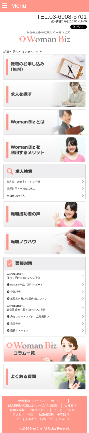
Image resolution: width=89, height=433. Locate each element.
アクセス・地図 (23, 414)
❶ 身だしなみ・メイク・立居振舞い (28, 316)
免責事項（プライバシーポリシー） (42, 401)
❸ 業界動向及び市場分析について (26, 298)
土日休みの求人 (16, 195)
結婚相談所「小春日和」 (55, 414)
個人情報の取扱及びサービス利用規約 (33, 405)
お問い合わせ (39, 410)
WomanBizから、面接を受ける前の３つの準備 (23, 275)
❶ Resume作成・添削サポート (25, 284)
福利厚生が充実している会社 (23, 181)
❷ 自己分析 (13, 323)
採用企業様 (17, 410)
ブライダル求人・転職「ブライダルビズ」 (44, 419)
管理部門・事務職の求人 (21, 188)
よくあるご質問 (64, 410)
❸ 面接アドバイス (17, 330)
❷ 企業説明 (13, 291)
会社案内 (70, 405)
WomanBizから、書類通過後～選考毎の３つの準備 (26, 307)
